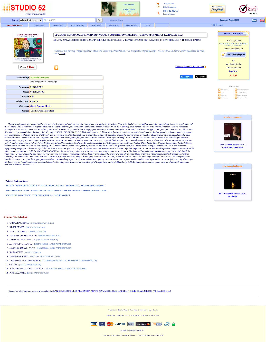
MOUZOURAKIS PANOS (92, 186)
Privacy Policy (135, 315)
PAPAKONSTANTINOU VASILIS (46, 190)
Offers (147, 25)
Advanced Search (116, 20)
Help (165, 7)
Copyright (123, 330)
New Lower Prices (15, 25)
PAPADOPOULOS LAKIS (17, 190)
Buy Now (233, 71)
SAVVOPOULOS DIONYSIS (18, 195)
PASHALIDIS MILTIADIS (94, 190)
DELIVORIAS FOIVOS (26, 186)
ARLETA (10, 186)
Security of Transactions (150, 315)
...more (62, 53)
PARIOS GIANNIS (71, 190)
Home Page (111, 315)
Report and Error (122, 315)
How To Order (122, 310)
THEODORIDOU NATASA (52, 186)
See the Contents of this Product (189, 66)
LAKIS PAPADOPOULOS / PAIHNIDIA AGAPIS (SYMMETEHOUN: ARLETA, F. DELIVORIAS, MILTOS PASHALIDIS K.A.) (112, 291)
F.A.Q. (155, 310)
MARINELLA (72, 186)
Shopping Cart (168, 3)
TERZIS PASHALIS (42, 195)
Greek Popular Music (40, 106)
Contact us (172, 7)
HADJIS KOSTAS (62, 195)
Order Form (133, 310)
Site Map (143, 310)
